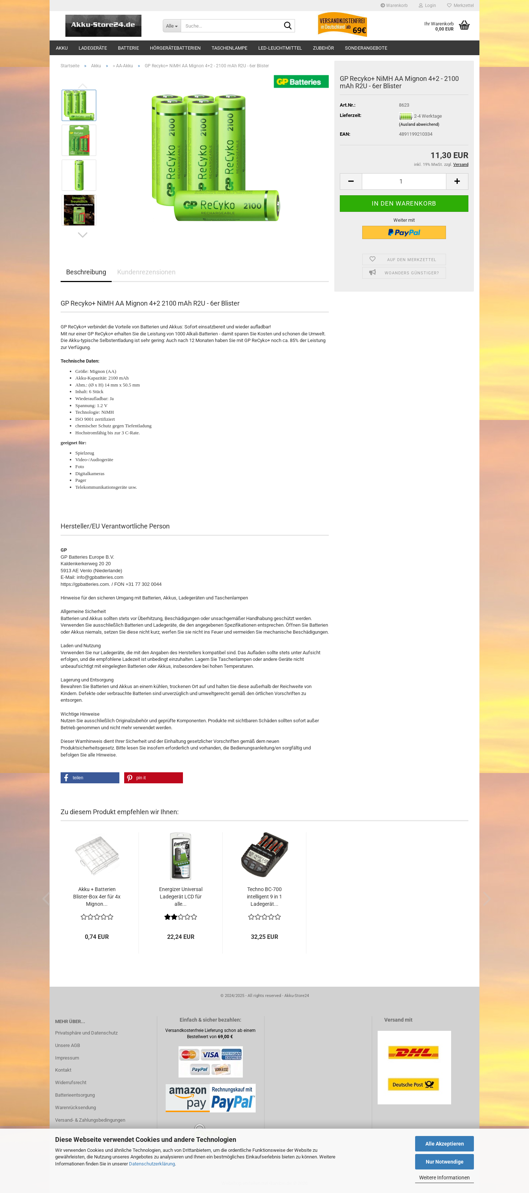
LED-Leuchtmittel (280, 48)
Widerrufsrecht (70, 1082)
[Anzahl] (404, 181)
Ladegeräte (93, 48)
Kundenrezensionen (146, 272)
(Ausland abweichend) (419, 124)
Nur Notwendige (445, 1162)
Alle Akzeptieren (444, 1144)
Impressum (67, 1058)
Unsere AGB (67, 1045)
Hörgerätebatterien (175, 48)
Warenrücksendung (75, 1107)
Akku (62, 48)
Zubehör (323, 48)
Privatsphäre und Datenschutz (86, 1033)
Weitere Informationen (444, 1177)
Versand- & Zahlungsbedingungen (90, 1120)
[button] (83, 235)
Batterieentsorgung (75, 1095)
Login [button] (427, 5)
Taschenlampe (229, 48)
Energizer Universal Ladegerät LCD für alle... (180, 896)
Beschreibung (86, 272)
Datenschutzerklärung (152, 1164)
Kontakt (63, 1070)
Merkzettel (460, 5)
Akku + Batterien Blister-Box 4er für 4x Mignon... (96, 896)
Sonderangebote (366, 48)
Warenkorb (394, 5)
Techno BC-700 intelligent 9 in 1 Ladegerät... (264, 896)
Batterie (128, 48)
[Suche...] (172, 25)
